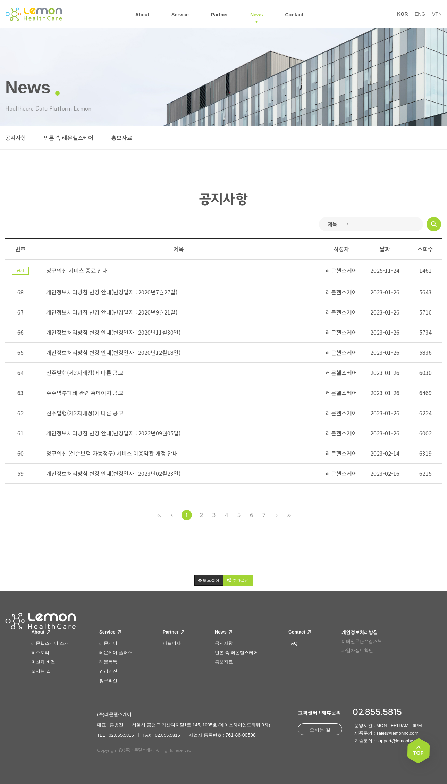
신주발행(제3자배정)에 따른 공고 (84, 372)
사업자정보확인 (357, 650)
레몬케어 (108, 643)
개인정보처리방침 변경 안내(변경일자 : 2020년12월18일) (113, 352)
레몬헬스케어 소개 (50, 643)
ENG (420, 14)
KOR (402, 14)
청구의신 (108, 680)
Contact (299, 632)
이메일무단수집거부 (361, 641)
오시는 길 (41, 671)
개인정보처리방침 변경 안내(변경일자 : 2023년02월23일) (113, 473)
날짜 (385, 249)
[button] (208, 580)
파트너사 (172, 643)
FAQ (292, 643)
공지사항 (15, 137)
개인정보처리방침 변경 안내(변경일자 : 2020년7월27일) (111, 292)
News (224, 632)
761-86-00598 (241, 735)
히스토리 (40, 652)
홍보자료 (121, 137)
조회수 (425, 249)
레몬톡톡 (108, 661)
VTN (437, 14)
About (40, 632)
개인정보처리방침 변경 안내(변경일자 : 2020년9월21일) (111, 312)
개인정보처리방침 (359, 632)
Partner (173, 632)
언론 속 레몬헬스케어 (68, 137)
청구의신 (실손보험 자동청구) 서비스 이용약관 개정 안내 (112, 453)
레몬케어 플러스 (115, 652)
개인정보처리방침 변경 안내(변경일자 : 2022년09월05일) (113, 433)
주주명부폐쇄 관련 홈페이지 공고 (84, 392)
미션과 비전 (43, 661)
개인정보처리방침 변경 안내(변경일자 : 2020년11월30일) (113, 332)
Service (110, 632)
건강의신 (108, 671)
